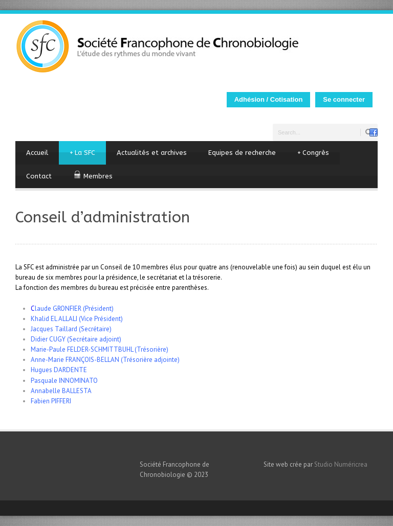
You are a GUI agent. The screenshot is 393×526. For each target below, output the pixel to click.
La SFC (82, 153)
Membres (93, 175)
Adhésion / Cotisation (268, 99)
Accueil (37, 152)
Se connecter (344, 99)
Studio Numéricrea (340, 464)
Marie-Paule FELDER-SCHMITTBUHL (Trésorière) (99, 349)
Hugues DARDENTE (59, 369)
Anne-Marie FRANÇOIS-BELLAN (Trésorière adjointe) (105, 359)
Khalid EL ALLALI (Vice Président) (77, 318)
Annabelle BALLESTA (61, 390)
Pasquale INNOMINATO (64, 380)
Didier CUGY (48, 339)
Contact (39, 176)
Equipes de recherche (242, 152)
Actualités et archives (152, 152)
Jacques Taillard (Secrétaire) (71, 329)
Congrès (313, 153)
